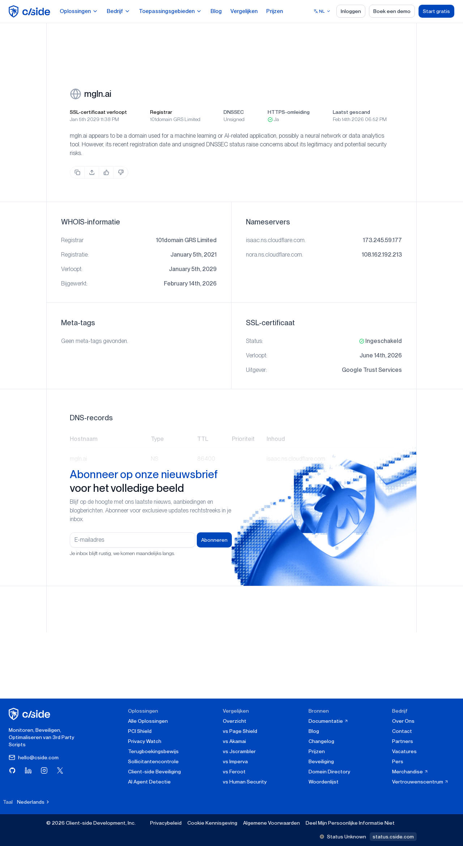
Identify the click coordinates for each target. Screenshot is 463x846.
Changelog (321, 741)
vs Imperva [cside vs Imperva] (235, 761)
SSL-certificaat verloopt (98, 112)
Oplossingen (79, 11)
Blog (216, 11)
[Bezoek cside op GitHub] (12, 770)
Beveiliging (321, 761)
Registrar (161, 112)
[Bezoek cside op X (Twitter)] (60, 770)
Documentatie (328, 721)
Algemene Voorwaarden (271, 823)
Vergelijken (244, 11)
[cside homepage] (30, 714)
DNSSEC (234, 112)
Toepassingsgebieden (170, 11)
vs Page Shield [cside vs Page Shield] (240, 731)
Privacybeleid (166, 823)
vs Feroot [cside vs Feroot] (234, 771)
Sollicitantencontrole (153, 761)
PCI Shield (140, 731)
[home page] (30, 11)
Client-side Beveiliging (154, 771)
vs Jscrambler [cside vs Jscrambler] (239, 751)
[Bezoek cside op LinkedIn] (28, 770)
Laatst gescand (351, 112)
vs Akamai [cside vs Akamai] (234, 741)
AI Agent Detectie (149, 782)
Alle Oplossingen (148, 721)
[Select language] (322, 11)
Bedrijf (118, 11)
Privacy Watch (144, 741)
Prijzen (274, 11)
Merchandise (410, 771)
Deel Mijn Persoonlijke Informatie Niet (350, 823)
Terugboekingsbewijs (153, 751)
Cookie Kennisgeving (212, 823)
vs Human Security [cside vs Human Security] (245, 782)
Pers (397, 761)
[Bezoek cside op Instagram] (44, 770)
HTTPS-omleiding (289, 112)
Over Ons (403, 721)
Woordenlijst (324, 782)
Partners (402, 741)
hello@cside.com (34, 757)
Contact (402, 731)
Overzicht (234, 721)
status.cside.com (393, 836)
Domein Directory (329, 771)
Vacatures (404, 751)
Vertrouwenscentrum (420, 782)
